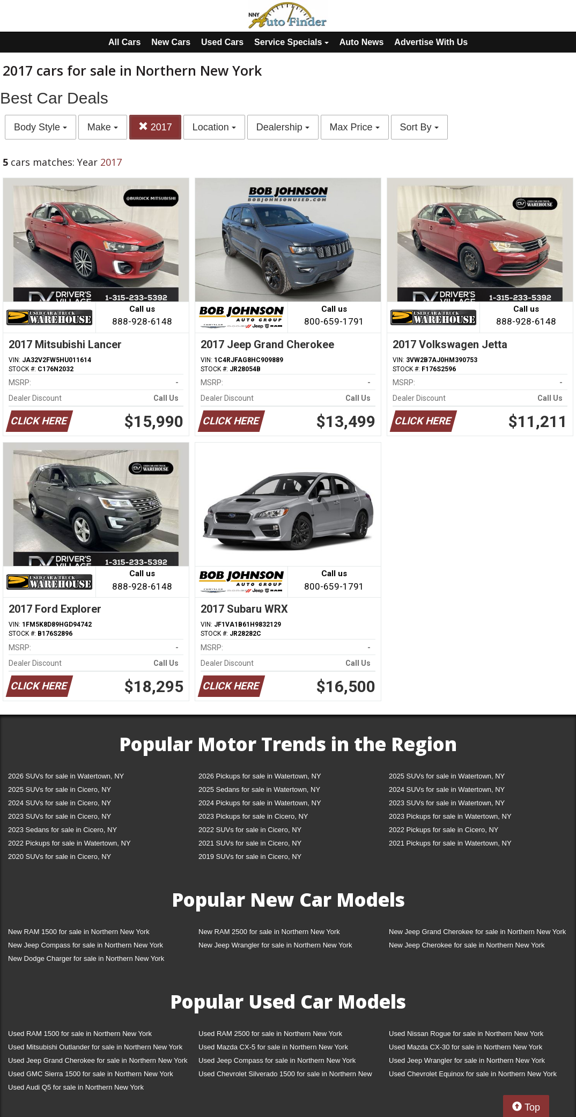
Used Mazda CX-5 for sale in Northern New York (273, 1047)
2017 (155, 127)
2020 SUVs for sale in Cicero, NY (59, 857)
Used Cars (222, 42)
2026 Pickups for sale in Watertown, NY (259, 776)
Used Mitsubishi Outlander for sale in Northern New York (95, 1047)
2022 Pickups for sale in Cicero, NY (443, 830)
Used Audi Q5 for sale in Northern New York (76, 1087)
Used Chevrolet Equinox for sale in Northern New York (473, 1074)
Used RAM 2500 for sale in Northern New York (270, 1034)
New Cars (170, 42)
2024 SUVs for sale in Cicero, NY (59, 803)
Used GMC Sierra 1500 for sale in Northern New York (90, 1074)
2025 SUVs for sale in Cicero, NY (59, 789)
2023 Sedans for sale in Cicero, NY (62, 830)
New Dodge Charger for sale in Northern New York (86, 958)
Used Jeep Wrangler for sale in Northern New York (467, 1060)
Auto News (361, 42)
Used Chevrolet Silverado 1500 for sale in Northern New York (285, 1076)
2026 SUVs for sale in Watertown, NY (66, 776)
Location (214, 127)
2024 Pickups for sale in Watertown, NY (259, 803)
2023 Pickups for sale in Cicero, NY (253, 816)
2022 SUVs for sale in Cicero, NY (249, 830)
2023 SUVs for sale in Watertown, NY (447, 803)
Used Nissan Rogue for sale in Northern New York (466, 1034)
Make (102, 127)
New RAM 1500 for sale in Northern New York (79, 932)
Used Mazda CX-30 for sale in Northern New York (465, 1047)
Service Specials (291, 42)
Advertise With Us (431, 42)
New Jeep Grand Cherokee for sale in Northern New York (477, 932)
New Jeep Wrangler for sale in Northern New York (275, 945)
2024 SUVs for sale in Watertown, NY (447, 789)
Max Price (355, 127)
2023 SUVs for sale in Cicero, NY (59, 816)
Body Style (40, 127)
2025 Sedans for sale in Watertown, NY (259, 789)
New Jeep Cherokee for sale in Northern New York (466, 945)
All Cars (124, 42)
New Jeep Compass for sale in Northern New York (85, 945)
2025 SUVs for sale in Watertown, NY (447, 776)
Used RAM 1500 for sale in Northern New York (80, 1034)
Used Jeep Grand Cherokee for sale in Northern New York (98, 1060)
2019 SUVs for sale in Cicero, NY (249, 857)
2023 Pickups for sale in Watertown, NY (450, 816)
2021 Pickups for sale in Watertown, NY (450, 843)
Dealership (282, 127)
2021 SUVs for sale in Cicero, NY (249, 843)
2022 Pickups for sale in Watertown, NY (69, 843)
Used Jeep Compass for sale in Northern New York (277, 1060)
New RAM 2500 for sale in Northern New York (269, 932)
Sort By (419, 127)
